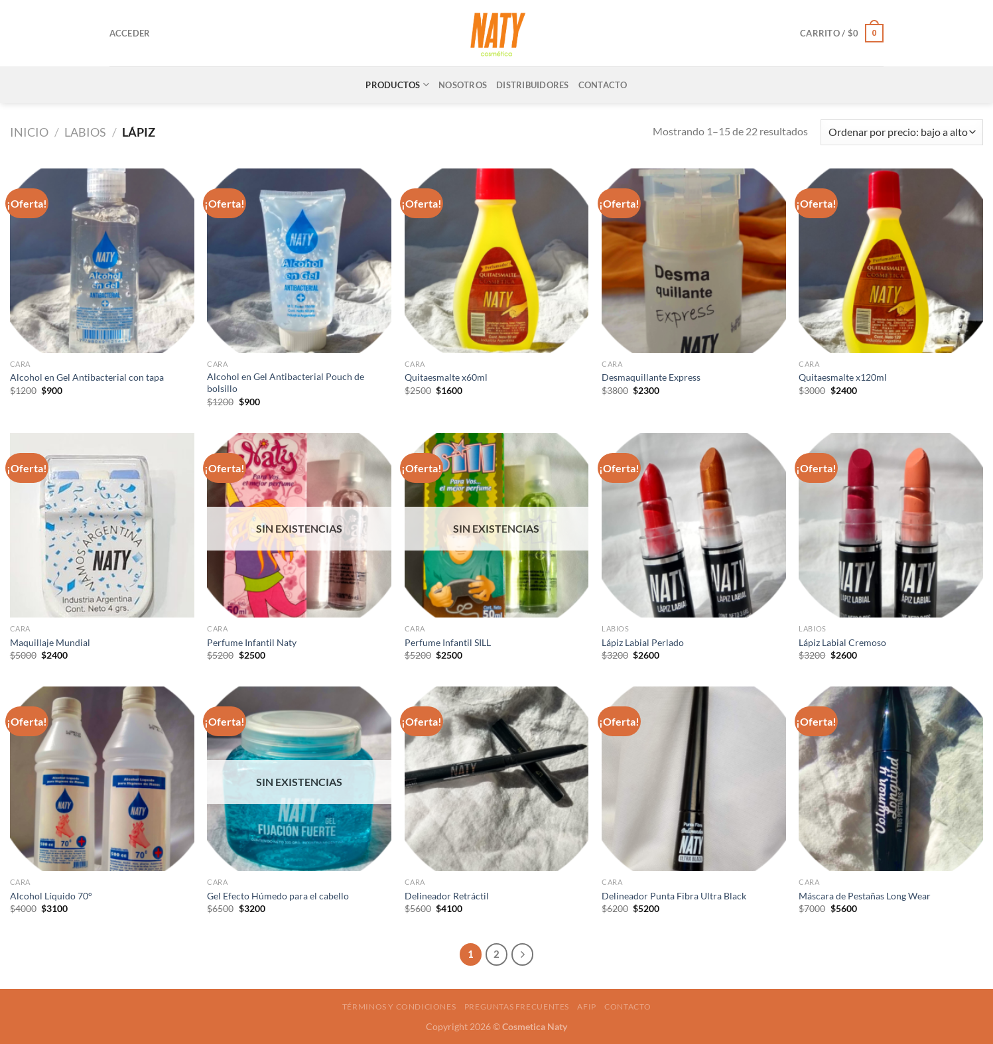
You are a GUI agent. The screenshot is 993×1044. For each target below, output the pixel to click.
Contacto (627, 1006)
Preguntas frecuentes (516, 1006)
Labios (85, 132)
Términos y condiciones (399, 1006)
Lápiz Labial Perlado (643, 642)
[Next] (522, 954)
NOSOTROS (462, 85)
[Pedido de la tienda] (902, 132)
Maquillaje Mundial (50, 642)
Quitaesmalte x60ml (446, 377)
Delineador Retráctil (447, 895)
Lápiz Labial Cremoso (842, 642)
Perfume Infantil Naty (252, 642)
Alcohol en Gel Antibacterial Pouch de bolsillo (285, 383)
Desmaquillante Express (651, 377)
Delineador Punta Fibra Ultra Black (674, 895)
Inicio (29, 132)
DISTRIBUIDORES (532, 85)
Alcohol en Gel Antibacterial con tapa (87, 377)
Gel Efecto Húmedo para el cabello (278, 895)
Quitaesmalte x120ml (843, 377)
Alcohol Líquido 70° (51, 895)
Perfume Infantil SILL (448, 642)
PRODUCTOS (397, 84)
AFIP (586, 1006)
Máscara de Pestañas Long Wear (865, 895)
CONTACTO (603, 85)
